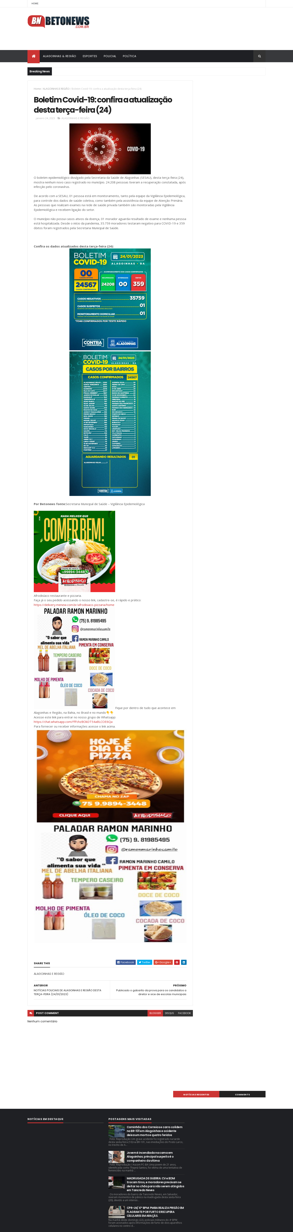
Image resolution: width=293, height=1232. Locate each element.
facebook (175, 1014)
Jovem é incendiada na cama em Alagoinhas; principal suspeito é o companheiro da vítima (150, 1141)
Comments (247, 84)
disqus (160, 1014)
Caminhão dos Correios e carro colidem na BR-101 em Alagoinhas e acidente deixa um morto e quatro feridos (154, 1115)
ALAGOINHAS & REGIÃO (59, 56)
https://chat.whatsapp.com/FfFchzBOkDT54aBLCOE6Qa (73, 723)
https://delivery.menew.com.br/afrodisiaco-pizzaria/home (74, 606)
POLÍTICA (129, 56)
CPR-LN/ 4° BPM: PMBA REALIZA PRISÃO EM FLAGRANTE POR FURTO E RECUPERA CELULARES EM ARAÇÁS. (155, 1196)
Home (35, 3)
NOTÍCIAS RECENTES (210, 84)
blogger (146, 1014)
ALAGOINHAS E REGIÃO (56, 88)
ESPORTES (90, 56)
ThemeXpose (50, 1226)
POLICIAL (110, 56)
